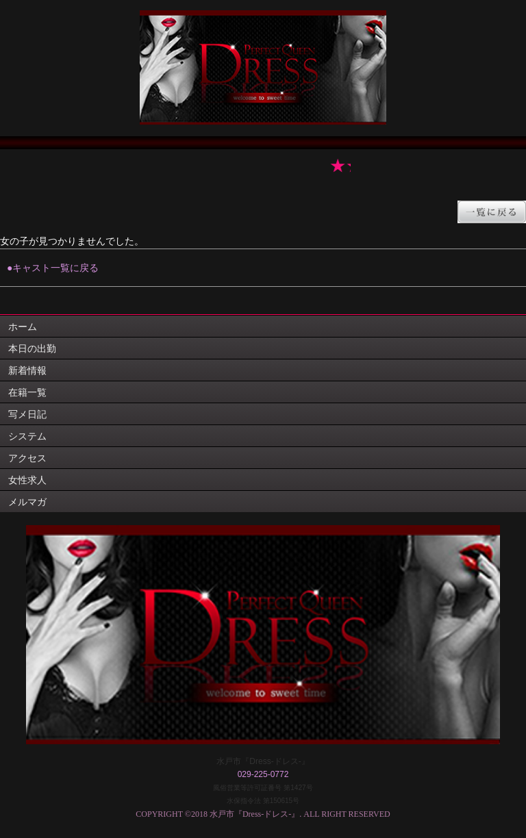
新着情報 (27, 370)
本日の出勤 (32, 348)
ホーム (22, 326)
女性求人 (27, 479)
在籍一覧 (27, 392)
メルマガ (27, 501)
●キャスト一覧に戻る (53, 267)
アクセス (27, 458)
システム (27, 436)
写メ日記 (27, 414)
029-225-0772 (263, 774)
